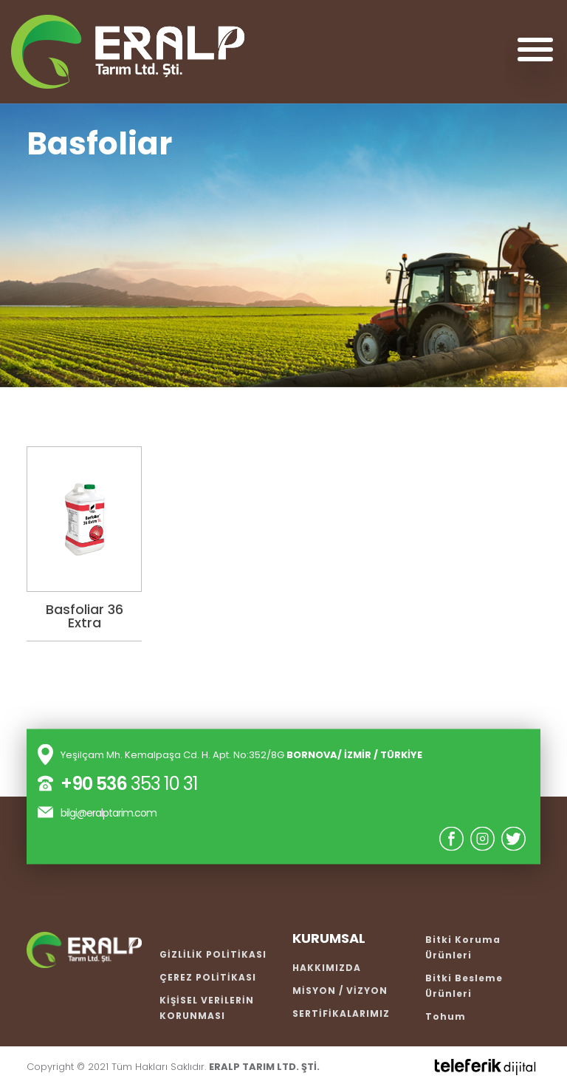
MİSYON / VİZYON (340, 990)
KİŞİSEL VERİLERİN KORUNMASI (206, 1008)
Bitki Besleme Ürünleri (464, 986)
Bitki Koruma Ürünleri (463, 947)
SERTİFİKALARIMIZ (341, 1013)
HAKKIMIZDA (326, 967)
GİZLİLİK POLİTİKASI (213, 954)
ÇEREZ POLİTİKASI (207, 977)
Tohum (445, 1016)
